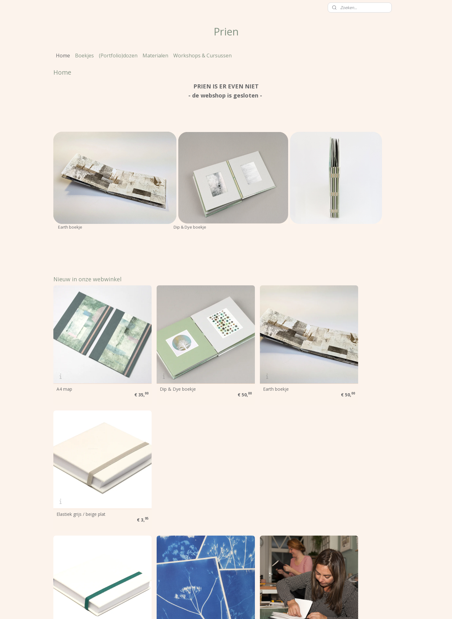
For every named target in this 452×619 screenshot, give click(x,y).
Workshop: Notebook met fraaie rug (356, 483)
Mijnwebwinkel (287, 607)
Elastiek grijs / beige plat (343, 373)
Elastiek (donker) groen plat (84, 483)
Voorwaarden (69, 548)
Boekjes (84, 55)
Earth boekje (244, 373)
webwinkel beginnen (232, 607)
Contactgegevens (73, 569)
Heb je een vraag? (74, 562)
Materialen (155, 55)
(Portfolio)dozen (118, 55)
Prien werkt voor (72, 541)
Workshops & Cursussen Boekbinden (269, 483)
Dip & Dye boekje (162, 373)
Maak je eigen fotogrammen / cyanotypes (174, 485)
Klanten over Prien (74, 555)
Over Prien (66, 534)
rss (208, 607)
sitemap (195, 607)
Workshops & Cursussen (202, 55)
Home (63, 55)
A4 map (64, 373)
